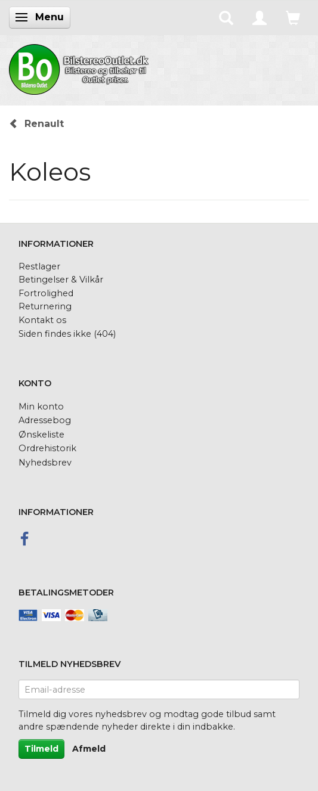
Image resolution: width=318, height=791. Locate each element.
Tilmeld (41, 748)
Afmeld (89, 748)
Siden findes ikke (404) (67, 333)
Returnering (45, 306)
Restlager (39, 266)
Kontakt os (42, 320)
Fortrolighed (45, 293)
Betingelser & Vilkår (60, 279)
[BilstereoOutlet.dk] (80, 67)
